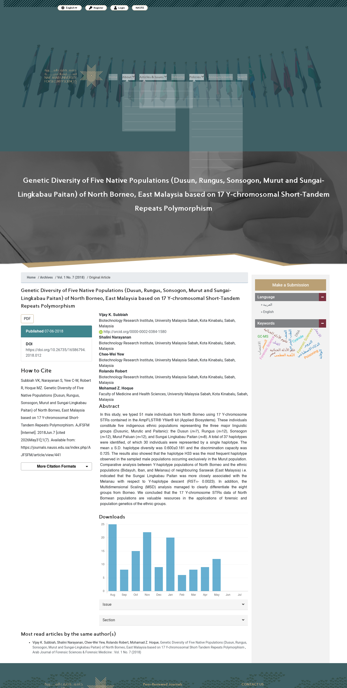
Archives (46, 277)
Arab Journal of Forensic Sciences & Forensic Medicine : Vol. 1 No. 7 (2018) (87, 652)
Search (242, 77)
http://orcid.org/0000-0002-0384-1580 (133, 331)
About (128, 77)
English (268, 312)
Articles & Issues (153, 77)
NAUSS (140, 8)
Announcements (221, 77)
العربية (267, 304)
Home (113, 77)
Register (96, 8)
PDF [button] (27, 318)
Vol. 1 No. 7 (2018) (71, 277)
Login (119, 8)
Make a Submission (290, 285)
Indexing (178, 77)
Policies (196, 77)
